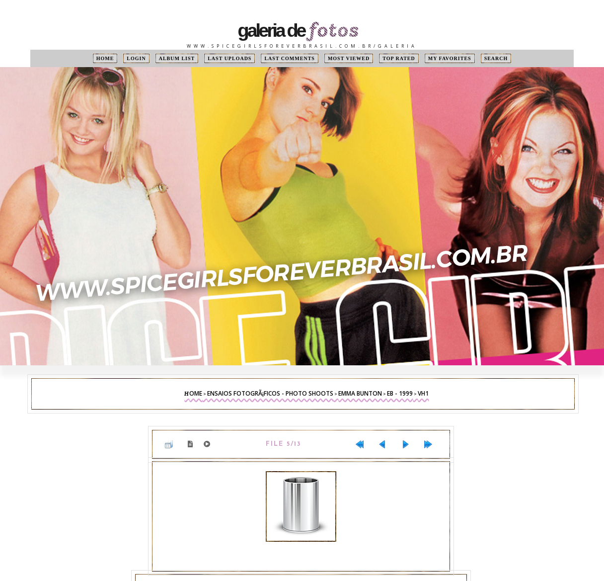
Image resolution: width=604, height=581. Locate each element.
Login (136, 58)
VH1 (423, 393)
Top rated (398, 58)
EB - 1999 (400, 393)
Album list (177, 58)
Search (496, 58)
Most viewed (349, 58)
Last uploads (229, 58)
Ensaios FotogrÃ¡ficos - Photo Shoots (270, 393)
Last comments (289, 58)
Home (105, 58)
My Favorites (449, 58)
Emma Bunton (360, 393)
